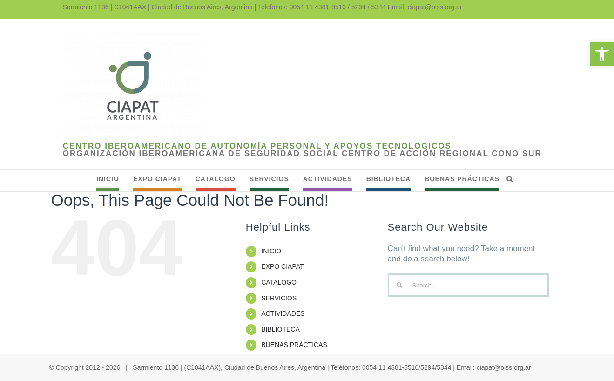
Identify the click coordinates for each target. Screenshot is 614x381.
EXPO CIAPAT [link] (282, 266)
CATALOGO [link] (279, 282)
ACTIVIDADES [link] (282, 313)
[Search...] (468, 285)
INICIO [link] (271, 251)
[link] (602, 54)
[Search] (399, 285)
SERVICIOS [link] (279, 298)
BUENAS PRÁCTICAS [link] (294, 344)
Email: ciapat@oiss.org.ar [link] (425, 7)
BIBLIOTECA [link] (280, 329)
